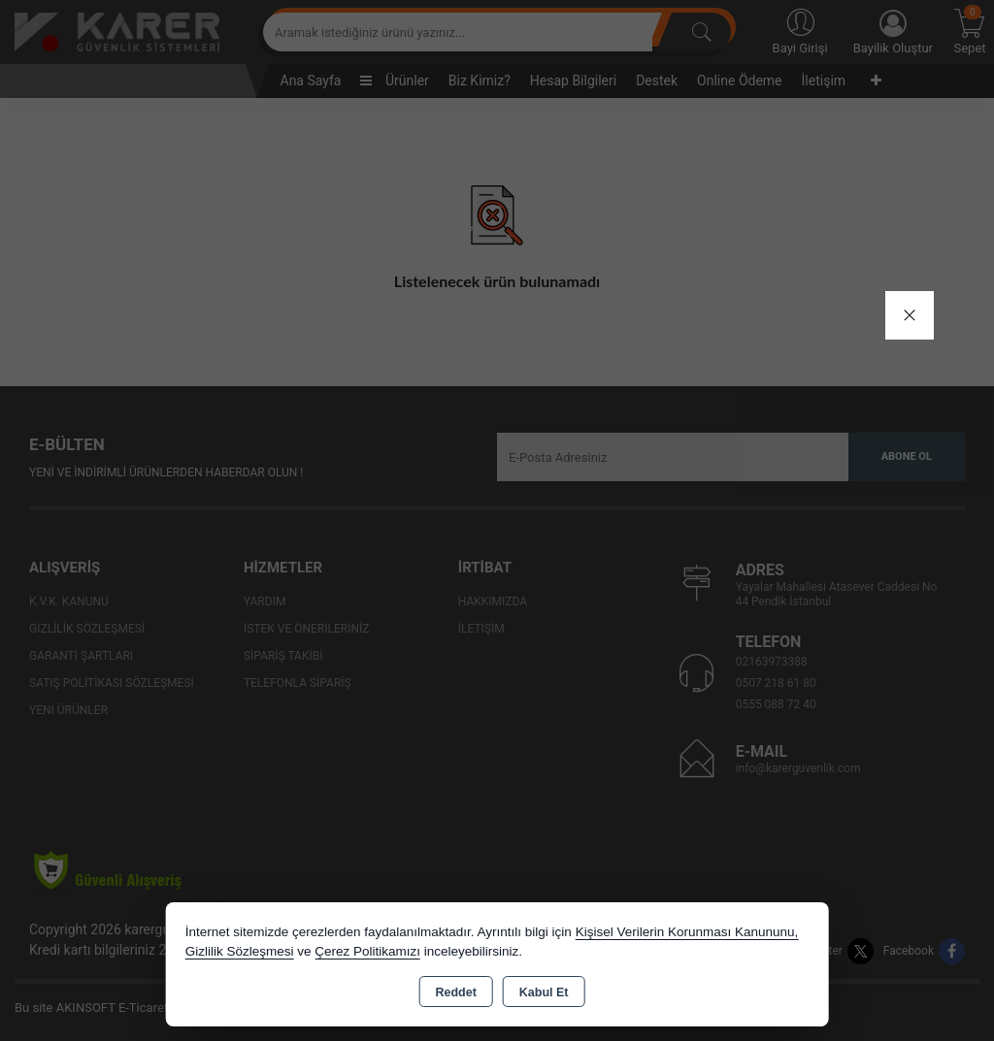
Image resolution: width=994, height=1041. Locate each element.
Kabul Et (544, 992)
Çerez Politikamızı (367, 951)
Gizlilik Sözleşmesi (239, 951)
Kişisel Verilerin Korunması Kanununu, (687, 932)
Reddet (455, 992)
